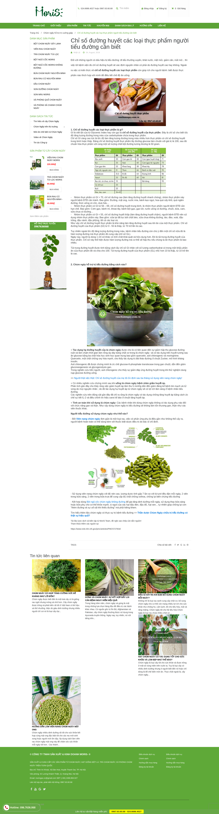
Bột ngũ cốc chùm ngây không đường (106, 502)
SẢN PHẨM (72, 25)
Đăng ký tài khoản (146, 767)
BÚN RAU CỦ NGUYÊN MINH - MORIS (55, 199)
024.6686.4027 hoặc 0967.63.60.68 (97, 8)
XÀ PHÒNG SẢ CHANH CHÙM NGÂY (48, 106)
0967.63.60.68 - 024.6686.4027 (127, 811)
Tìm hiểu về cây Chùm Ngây (46, 121)
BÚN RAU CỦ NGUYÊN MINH (47, 78)
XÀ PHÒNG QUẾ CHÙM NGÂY (48, 100)
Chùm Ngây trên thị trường (46, 126)
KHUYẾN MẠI (103, 25)
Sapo (46, 804)
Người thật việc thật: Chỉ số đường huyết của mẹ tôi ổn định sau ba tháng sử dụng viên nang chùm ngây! (128, 378)
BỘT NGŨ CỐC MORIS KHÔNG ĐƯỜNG (48, 66)
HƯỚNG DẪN (146, 25)
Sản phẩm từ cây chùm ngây (47, 151)
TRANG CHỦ (39, 25)
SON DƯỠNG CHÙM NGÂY (46, 89)
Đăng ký (163, 8)
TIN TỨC (87, 25)
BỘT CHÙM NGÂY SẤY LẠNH (47, 43)
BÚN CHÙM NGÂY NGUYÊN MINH (49, 73)
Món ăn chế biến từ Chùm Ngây (48, 132)
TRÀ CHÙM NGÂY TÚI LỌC (46, 54)
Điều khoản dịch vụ (147, 754)
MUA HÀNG (54, 170)
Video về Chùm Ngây (43, 137)
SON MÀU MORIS (42, 94)
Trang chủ (34, 33)
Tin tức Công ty (40, 142)
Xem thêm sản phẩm (39, 216)
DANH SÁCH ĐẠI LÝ (124, 25)
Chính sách (143, 758)
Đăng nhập (149, 8)
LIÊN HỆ (162, 25)
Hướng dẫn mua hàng (148, 763)
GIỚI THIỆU (56, 25)
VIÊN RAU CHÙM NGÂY (45, 49)
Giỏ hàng (179, 8)
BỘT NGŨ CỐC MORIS (44, 59)
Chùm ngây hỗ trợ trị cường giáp (58, 33)
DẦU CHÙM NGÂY (42, 84)
